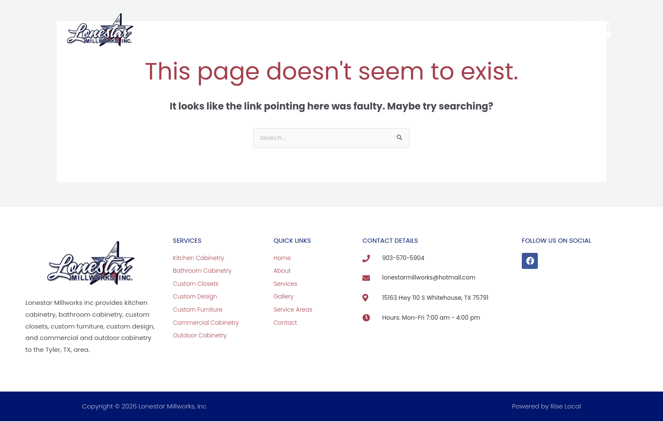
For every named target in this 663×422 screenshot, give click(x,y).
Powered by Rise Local (546, 407)
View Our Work (338, 29)
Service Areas (398, 29)
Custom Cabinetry (266, 29)
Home (175, 29)
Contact (451, 29)
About (208, 29)
